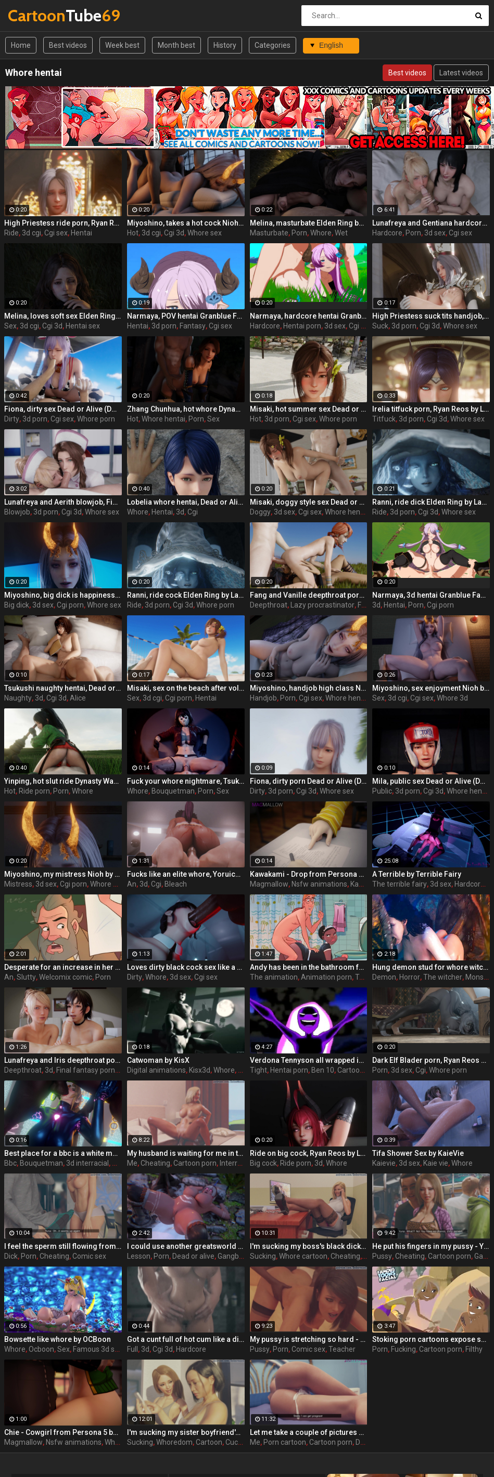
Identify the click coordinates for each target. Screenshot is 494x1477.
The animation (274, 977)
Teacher (342, 1349)
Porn (299, 233)
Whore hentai (163, 419)
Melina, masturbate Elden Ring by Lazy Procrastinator (309, 223)
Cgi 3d (174, 233)
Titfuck (384, 419)
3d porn (163, 326)
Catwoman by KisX (158, 1060)
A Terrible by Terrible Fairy (416, 874)
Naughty (18, 698)
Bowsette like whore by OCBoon (57, 1339)
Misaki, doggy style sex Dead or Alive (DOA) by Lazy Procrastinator (309, 502)
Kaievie (384, 1163)
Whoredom (174, 1442)
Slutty (26, 977)
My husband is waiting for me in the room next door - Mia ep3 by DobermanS (186, 1153)
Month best (176, 45)
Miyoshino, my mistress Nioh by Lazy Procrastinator (63, 874)
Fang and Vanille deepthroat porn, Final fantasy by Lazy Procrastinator (309, 595)
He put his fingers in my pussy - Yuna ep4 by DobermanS (431, 1246)
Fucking (403, 1349)
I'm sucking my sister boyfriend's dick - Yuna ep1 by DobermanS (186, 1432)
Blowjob (17, 512)
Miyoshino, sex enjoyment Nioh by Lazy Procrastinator (431, 688)
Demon (384, 977)
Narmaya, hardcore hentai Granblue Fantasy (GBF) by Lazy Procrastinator (309, 316)
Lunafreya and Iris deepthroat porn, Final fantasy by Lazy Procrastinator (63, 1060)
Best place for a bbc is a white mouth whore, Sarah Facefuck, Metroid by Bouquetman (63, 1153)
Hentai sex (83, 326)
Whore (321, 233)
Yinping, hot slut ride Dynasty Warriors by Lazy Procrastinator (63, 781)
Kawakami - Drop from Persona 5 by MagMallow (309, 874)
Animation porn (326, 977)
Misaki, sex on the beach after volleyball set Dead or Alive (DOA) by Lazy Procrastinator (186, 688)
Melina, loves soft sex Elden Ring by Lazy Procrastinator (63, 316)
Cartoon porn (359, 1070)
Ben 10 (322, 1070)
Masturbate (269, 233)
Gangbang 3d (239, 1256)
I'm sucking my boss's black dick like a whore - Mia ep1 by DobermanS (309, 1246)
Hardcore (387, 233)
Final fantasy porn (85, 1070)
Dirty (11, 419)
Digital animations (156, 1070)
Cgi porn (362, 326)
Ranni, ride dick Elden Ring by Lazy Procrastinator (431, 502)
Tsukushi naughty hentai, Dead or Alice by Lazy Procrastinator (63, 688)
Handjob (263, 698)
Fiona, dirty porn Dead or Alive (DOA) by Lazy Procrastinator (309, 781)
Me (132, 1163)
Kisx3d (199, 1070)
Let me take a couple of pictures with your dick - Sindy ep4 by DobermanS (309, 1432)
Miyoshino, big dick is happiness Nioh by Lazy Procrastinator (63, 595)
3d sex (435, 233)
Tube (35, 15)
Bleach (175, 884)
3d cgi (31, 233)
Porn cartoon (284, 1442)
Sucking (263, 1256)
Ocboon (41, 1349)
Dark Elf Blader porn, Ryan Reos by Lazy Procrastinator (431, 1060)
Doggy (260, 512)
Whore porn (96, 419)
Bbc (10, 1163)
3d (180, 512)
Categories (272, 45)
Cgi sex (56, 233)
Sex (10, 326)
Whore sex (204, 233)
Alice (78, 698)
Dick (11, 1256)
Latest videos (461, 73)
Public (382, 791)
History (224, 45)
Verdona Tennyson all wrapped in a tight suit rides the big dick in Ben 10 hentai (309, 1060)
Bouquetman (173, 791)
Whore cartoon (303, 1256)
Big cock (263, 1163)
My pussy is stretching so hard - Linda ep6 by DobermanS (309, 1339)
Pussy (382, 1256)
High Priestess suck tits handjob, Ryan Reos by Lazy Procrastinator (431, 316)
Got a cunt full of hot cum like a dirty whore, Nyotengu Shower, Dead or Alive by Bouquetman (186, 1339)
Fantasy (193, 326)
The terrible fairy (399, 884)
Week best (122, 45)
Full (132, 1349)
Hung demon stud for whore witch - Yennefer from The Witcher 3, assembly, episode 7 (431, 967)
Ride (11, 233)
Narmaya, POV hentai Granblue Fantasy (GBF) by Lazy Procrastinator (186, 316)
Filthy (474, 1349)
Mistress (18, 884)
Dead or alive (193, 1256)
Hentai (81, 233)
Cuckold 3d (243, 1442)
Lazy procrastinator (322, 605)
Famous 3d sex (97, 1349)
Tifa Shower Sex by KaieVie (418, 1153)
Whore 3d (452, 698)
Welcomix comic (65, 977)
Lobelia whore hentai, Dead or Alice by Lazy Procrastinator (186, 502)
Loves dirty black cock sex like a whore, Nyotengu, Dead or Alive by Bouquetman (186, 967)
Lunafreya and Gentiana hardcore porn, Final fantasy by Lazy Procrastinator (431, 223)
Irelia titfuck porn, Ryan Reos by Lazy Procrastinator (431, 409)
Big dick (16, 605)
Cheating (155, 1163)
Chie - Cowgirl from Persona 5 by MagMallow (63, 1432)
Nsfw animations (319, 884)
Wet (341, 233)
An (131, 884)
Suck (380, 326)
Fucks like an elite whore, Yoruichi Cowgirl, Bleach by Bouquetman (186, 874)
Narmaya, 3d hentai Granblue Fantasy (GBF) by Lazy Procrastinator (431, 595)
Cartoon (209, 1442)
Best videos (68, 45)
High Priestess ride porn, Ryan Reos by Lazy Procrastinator (63, 223)
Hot (132, 233)
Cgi (192, 512)
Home (21, 45)
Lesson (138, 1256)
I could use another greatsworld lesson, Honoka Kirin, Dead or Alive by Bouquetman (186, 1246)
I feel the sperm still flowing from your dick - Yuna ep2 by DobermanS (63, 1246)
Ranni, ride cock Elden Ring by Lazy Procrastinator (186, 595)
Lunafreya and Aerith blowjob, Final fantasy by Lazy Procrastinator (63, 502)
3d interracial (87, 1163)
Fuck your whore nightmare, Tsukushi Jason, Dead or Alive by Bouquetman (186, 781)
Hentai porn (302, 326)
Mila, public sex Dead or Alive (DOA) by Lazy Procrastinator (431, 781)
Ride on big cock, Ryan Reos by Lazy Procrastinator (309, 1153)
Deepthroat (268, 605)
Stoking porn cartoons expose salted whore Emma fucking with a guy (431, 1339)
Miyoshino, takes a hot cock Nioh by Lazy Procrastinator (186, 223)
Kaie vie (435, 1163)
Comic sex (89, 1256)
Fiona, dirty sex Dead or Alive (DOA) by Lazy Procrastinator (63, 409)
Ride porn (34, 791)
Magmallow (269, 884)
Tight (258, 1070)
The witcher (442, 977)
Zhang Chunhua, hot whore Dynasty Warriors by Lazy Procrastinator (186, 409)
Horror (409, 977)
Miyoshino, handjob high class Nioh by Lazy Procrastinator (309, 688)
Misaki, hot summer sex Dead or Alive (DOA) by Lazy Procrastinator (309, 409)
